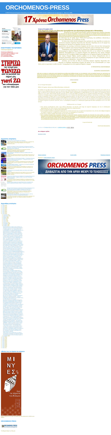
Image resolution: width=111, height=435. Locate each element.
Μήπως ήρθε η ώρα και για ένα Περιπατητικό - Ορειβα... (12, 267)
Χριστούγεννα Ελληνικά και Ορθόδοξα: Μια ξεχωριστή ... (13, 299)
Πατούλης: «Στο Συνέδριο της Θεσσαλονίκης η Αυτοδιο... (13, 306)
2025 (3, 346)
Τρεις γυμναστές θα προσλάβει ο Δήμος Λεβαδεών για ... (13, 226)
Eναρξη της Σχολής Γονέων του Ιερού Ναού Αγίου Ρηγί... (13, 255)
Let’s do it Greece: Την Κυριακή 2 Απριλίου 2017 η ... (12, 270)
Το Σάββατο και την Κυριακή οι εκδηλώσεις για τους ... (12, 275)
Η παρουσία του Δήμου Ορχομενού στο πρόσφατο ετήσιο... (13, 297)
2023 (3, 344)
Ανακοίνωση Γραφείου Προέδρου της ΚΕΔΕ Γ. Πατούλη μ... (13, 284)
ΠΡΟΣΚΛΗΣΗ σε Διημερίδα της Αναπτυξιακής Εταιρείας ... (13, 268)
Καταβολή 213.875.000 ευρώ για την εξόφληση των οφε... (13, 321)
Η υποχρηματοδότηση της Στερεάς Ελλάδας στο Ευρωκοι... (13, 309)
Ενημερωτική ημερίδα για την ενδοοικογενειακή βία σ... (12, 263)
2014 (3, 211)
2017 (3, 337)
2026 (3, 347)
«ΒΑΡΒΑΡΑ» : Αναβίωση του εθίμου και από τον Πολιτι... (13, 322)
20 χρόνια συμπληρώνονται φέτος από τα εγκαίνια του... (12, 248)
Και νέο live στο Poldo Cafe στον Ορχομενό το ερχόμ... (12, 329)
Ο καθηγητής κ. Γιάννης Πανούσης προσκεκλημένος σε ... (13, 250)
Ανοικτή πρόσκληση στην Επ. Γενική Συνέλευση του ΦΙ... (13, 247)
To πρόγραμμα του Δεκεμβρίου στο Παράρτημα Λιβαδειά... (13, 333)
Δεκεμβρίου (5, 335)
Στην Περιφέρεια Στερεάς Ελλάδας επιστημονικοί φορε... (12, 302)
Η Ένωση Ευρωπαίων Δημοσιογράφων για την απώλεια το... (13, 254)
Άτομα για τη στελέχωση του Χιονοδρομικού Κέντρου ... (12, 279)
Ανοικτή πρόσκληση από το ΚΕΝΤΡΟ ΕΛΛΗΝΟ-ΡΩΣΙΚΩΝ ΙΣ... (14, 251)
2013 (3, 210)
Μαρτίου (5, 216)
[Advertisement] (74, 144)
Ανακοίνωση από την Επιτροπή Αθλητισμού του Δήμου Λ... (13, 314)
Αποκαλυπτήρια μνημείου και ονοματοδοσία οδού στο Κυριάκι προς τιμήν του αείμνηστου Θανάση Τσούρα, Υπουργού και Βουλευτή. (20, 183)
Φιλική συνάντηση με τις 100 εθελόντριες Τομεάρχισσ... (12, 232)
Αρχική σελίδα (73, 155)
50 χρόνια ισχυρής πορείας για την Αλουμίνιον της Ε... (12, 293)
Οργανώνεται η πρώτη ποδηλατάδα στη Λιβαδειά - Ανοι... (13, 274)
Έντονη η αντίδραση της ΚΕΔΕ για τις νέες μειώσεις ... (12, 257)
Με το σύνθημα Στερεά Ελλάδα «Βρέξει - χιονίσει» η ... (12, 260)
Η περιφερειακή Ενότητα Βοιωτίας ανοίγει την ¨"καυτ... (12, 303)
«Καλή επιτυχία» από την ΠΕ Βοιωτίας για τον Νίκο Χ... (12, 332)
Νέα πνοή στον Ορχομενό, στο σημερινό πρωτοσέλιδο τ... (13, 295)
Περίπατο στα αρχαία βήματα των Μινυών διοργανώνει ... (13, 233)
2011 (3, 207)
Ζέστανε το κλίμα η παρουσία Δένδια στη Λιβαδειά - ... (12, 308)
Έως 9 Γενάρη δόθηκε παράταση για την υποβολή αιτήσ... (13, 312)
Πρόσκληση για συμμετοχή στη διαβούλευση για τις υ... (12, 281)
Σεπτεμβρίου (5, 223)
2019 (3, 339)
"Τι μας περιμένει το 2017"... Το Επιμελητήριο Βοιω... (12, 324)
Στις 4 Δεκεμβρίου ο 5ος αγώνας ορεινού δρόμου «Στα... (12, 307)
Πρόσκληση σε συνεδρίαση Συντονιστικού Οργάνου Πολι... (13, 259)
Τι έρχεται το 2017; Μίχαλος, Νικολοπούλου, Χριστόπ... (12, 282)
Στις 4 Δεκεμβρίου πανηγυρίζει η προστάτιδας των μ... (12, 330)
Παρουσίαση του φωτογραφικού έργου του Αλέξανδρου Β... (13, 258)
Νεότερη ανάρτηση (42, 155)
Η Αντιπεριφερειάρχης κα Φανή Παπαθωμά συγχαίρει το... (13, 334)
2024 (3, 345)
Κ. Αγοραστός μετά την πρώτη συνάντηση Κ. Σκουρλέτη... (13, 235)
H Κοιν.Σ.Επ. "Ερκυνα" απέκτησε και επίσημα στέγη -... (12, 246)
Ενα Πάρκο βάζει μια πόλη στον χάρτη (9, 298)
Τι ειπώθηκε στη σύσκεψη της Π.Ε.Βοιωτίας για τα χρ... (12, 327)
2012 (3, 208)
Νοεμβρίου (5, 225)
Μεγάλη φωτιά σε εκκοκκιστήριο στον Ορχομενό (16, 140)
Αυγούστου (5, 222)
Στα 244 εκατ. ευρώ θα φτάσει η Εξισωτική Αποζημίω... (12, 287)
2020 (3, 340)
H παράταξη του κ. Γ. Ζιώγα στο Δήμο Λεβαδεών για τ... (12, 316)
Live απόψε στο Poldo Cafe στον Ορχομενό (10, 294)
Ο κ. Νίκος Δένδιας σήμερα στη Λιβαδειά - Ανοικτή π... (12, 290)
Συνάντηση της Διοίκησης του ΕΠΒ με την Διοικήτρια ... (12, 262)
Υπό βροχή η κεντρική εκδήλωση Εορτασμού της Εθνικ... (13, 305)
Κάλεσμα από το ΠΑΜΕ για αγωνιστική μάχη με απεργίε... (13, 278)
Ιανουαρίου (5, 214)
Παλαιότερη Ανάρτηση (105, 155)
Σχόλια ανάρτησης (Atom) (49, 157)
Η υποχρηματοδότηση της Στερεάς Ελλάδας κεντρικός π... (13, 283)
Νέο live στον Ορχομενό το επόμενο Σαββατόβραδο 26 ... (13, 237)
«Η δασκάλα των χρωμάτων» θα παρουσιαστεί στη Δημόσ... (13, 318)
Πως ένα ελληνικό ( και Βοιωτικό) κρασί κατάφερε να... (12, 249)
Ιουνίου (4, 220)
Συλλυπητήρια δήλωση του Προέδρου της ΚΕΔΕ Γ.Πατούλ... (13, 244)
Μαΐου (4, 219)
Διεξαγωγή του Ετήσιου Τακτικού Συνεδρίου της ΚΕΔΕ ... (13, 311)
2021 (3, 341)
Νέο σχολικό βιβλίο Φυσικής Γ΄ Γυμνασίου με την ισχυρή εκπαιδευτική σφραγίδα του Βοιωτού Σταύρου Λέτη (20, 165)
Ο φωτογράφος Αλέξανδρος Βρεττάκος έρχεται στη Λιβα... (13, 272)
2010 (3, 206)
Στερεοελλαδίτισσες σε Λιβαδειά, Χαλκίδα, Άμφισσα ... (12, 231)
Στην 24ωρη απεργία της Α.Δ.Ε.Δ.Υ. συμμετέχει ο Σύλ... (12, 261)
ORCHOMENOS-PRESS (37, 7)
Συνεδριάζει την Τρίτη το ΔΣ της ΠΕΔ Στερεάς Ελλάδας (12, 280)
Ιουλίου (4, 221)
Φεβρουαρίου (5, 215)
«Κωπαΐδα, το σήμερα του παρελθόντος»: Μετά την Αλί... (13, 291)
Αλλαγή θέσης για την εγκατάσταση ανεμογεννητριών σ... (13, 273)
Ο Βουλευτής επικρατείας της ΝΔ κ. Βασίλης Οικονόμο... (12, 286)
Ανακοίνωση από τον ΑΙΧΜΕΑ (8, 269)
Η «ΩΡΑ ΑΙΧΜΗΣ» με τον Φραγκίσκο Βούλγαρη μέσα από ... (13, 230)
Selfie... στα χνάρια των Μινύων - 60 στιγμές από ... (12, 238)
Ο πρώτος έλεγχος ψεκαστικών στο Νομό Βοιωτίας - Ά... (12, 236)
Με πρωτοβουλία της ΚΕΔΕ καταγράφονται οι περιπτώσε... (13, 245)
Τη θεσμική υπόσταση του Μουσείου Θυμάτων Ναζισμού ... (13, 227)
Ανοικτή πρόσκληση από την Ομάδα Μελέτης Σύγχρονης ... (13, 317)
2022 (3, 342)
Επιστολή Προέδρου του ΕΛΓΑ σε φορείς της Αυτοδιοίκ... (13, 243)
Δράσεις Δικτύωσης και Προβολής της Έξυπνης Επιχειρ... (13, 310)
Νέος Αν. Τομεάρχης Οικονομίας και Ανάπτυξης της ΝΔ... (13, 234)
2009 (3, 205)
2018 (3, 338)
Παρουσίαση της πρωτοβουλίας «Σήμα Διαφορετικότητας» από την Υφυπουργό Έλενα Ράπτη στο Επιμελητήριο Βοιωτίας (20, 194)
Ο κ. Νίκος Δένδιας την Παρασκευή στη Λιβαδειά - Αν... (12, 266)
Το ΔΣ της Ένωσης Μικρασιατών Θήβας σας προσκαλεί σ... (13, 315)
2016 (3, 213)
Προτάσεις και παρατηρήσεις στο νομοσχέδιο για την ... (12, 256)
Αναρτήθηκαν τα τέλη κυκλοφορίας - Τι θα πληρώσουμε (12, 320)
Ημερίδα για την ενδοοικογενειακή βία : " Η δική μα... (12, 296)
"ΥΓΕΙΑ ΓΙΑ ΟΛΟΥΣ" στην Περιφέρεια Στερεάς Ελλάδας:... (13, 285)
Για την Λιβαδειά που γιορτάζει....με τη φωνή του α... (12, 239)
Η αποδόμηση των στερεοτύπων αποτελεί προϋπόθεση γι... (13, 304)
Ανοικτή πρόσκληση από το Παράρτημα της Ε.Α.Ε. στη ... (13, 292)
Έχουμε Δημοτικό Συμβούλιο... (8, 331)
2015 (3, 212)
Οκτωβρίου (5, 224)
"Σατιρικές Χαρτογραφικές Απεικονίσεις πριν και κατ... (12, 319)
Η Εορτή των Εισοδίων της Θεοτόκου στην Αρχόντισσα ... (13, 242)
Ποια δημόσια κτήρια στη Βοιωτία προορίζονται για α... (12, 323)
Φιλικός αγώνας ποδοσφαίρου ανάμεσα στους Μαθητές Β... (13, 328)
